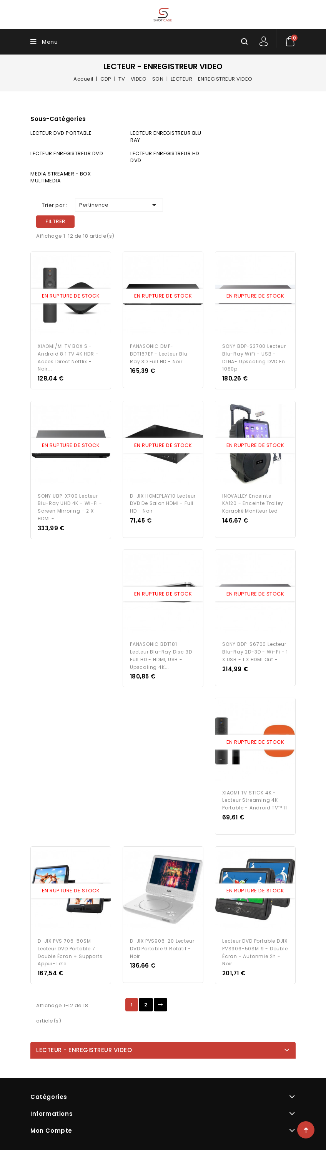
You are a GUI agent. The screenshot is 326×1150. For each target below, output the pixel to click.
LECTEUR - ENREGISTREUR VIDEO (84, 1048)
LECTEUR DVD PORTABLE (60, 133)
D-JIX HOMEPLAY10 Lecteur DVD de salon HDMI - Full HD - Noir (163, 503)
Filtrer (55, 221)
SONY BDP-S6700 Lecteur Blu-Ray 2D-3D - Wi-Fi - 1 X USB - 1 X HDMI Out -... (255, 651)
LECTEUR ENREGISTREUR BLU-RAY (167, 136)
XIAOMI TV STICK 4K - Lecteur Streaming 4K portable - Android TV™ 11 (254, 799)
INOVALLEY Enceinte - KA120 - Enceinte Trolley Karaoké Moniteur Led (252, 503)
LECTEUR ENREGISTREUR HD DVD (165, 157)
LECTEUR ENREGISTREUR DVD (66, 153)
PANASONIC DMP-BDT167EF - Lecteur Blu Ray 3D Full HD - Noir (159, 353)
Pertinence (119, 205)
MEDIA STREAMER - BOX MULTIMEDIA (60, 177)
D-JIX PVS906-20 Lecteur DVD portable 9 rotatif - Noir (162, 947)
